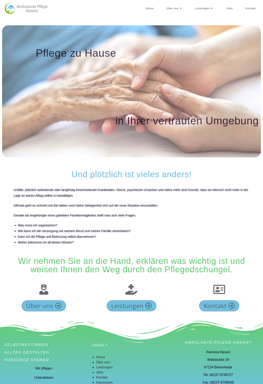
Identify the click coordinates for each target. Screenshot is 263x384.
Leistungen (104, 367)
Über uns (103, 362)
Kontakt (101, 377)
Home (100, 357)
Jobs (99, 372)
